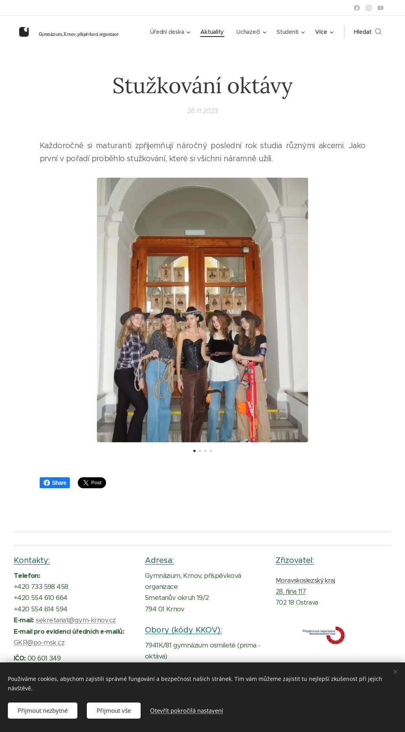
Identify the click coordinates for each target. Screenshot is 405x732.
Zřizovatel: (295, 560)
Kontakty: (32, 560)
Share (55, 483)
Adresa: (159, 560)
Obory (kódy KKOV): (183, 630)
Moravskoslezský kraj (305, 580)
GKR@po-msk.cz (39, 642)
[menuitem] (168, 32)
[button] (367, 32)
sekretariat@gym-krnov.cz (76, 620)
